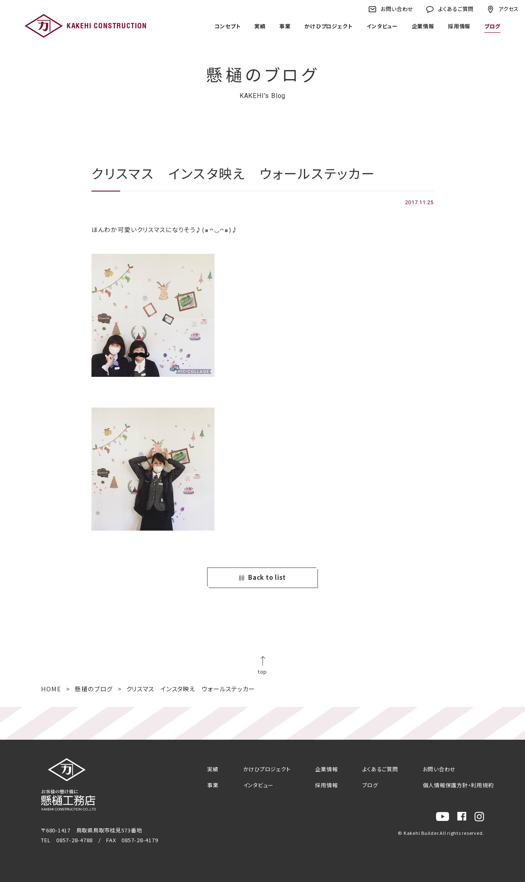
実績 (259, 26)
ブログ (492, 26)
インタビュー (382, 26)
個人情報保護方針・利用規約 (458, 785)
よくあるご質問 (456, 9)
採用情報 (459, 26)
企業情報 (422, 26)
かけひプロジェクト (328, 26)
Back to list (262, 577)
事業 (284, 26)
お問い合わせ (396, 9)
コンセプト (227, 26)
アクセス (508, 9)
